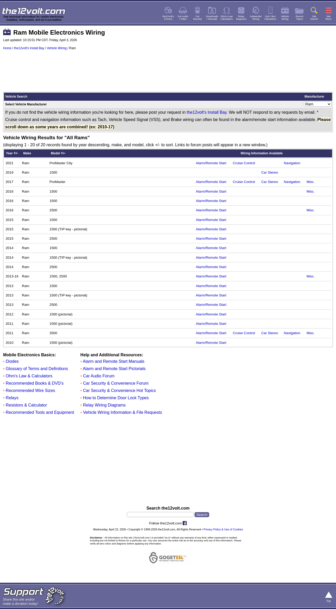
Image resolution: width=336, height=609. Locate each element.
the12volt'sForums (168, 17)
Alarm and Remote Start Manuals (114, 361)
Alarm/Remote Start (211, 163)
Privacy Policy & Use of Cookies (223, 529)
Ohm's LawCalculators (227, 17)
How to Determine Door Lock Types (116, 398)
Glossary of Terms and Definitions (37, 368)
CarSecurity (197, 17)
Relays (12, 398)
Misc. (311, 182)
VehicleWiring (285, 17)
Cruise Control (244, 163)
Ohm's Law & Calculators (29, 376)
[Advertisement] (168, 73)
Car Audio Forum (99, 376)
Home (7, 48)
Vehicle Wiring (57, 48)
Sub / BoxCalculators (270, 17)
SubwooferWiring (256, 17)
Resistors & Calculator (26, 405)
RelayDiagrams (241, 17)
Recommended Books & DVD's (35, 383)
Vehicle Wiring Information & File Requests (122, 412)
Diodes (12, 361)
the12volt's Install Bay (29, 48)
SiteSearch (314, 17)
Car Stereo (269, 172)
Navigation (292, 163)
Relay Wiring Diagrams (104, 405)
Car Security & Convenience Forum (116, 383)
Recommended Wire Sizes (30, 390)
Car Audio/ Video (183, 17)
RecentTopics (299, 17)
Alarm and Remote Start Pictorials (114, 368)
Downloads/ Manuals (212, 17)
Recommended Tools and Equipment (40, 412)
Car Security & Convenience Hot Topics (119, 390)
